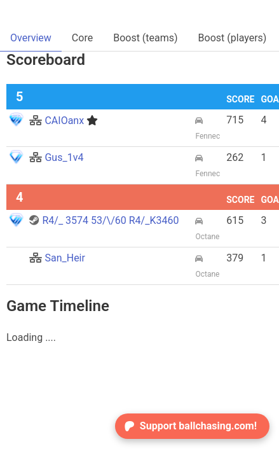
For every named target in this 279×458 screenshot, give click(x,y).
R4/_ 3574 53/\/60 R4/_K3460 (104, 220)
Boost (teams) (145, 38)
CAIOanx (63, 120)
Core (82, 38)
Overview (30, 38)
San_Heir (57, 258)
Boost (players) (232, 38)
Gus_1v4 (56, 157)
